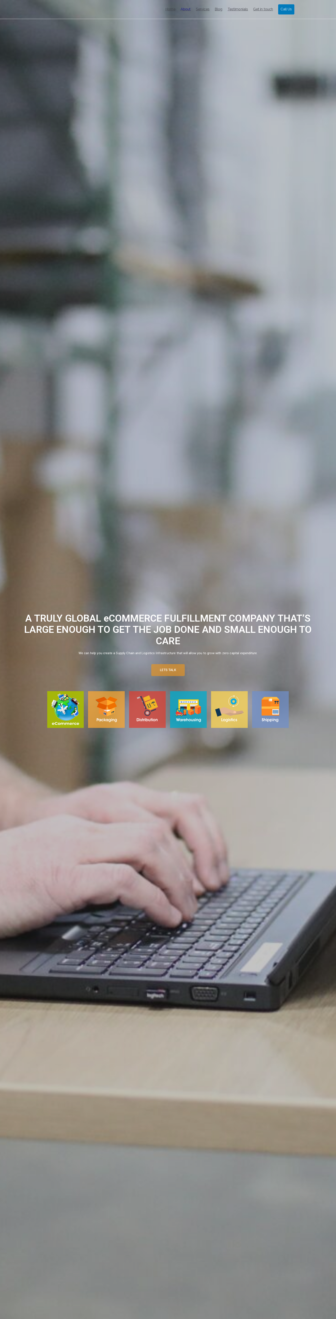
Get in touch (263, 9)
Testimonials (238, 9)
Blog (218, 9)
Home (170, 9)
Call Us (286, 9)
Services (203, 9)
